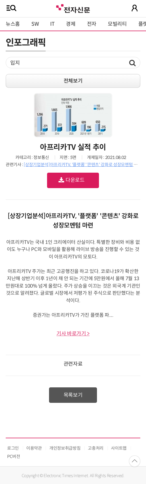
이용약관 (34, 448)
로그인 (13, 448)
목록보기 (73, 395)
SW (35, 24)
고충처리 (96, 448)
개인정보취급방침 (64, 448)
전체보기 (73, 81)
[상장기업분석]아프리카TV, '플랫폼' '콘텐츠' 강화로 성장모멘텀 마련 (82, 164)
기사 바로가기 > (73, 333)
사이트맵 (119, 448)
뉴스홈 (13, 24)
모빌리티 (117, 24)
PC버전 (13, 456)
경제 (70, 24)
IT (52, 24)
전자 (91, 24)
